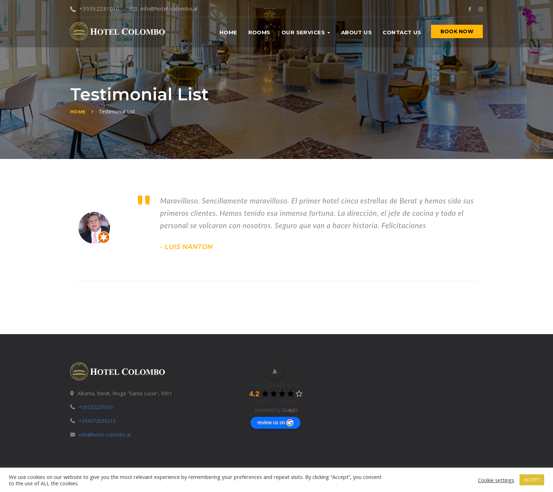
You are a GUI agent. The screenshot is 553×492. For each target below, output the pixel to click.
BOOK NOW (456, 31)
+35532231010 (95, 8)
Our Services (305, 32)
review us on (275, 422)
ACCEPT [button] (532, 479)
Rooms (259, 32)
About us (356, 32)
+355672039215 (97, 420)
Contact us (402, 32)
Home (228, 32)
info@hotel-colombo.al (163, 8)
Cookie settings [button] (496, 480)
